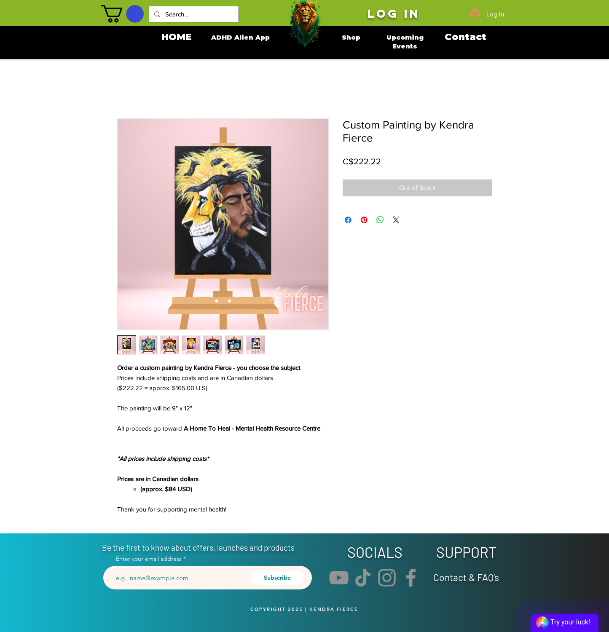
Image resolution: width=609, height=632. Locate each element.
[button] (122, 14)
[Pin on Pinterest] (364, 220)
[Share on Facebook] (348, 220)
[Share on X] (396, 220)
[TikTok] (363, 577)
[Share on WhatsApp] (380, 220)
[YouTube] (339, 577)
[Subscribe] (277, 577)
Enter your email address (149, 559)
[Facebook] (411, 577)
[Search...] (193, 14)
